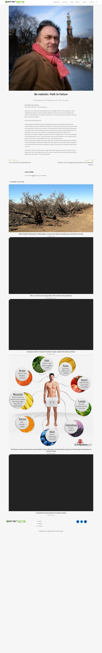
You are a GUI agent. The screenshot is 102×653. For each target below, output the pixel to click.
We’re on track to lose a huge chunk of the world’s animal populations (51, 361)
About (39, 643)
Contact (40, 646)
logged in (33, 175)
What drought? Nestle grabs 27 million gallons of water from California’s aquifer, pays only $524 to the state (51, 271)
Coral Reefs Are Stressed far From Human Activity (51, 633)
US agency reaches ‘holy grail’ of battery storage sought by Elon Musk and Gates (51, 451)
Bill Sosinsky (39, 100)
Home (39, 641)
